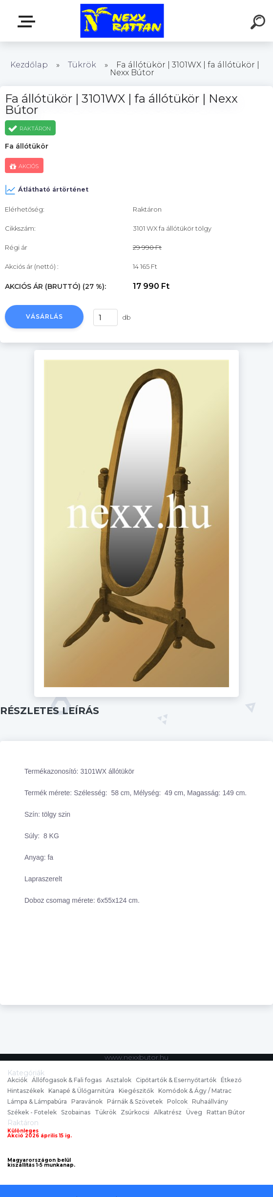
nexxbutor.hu (28, 21)
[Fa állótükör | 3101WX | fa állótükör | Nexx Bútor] (136, 353)
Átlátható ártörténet (46, 189)
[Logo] (122, 21)
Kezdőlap (29, 64)
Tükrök (82, 64)
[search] (259, 23)
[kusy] (103, 317)
